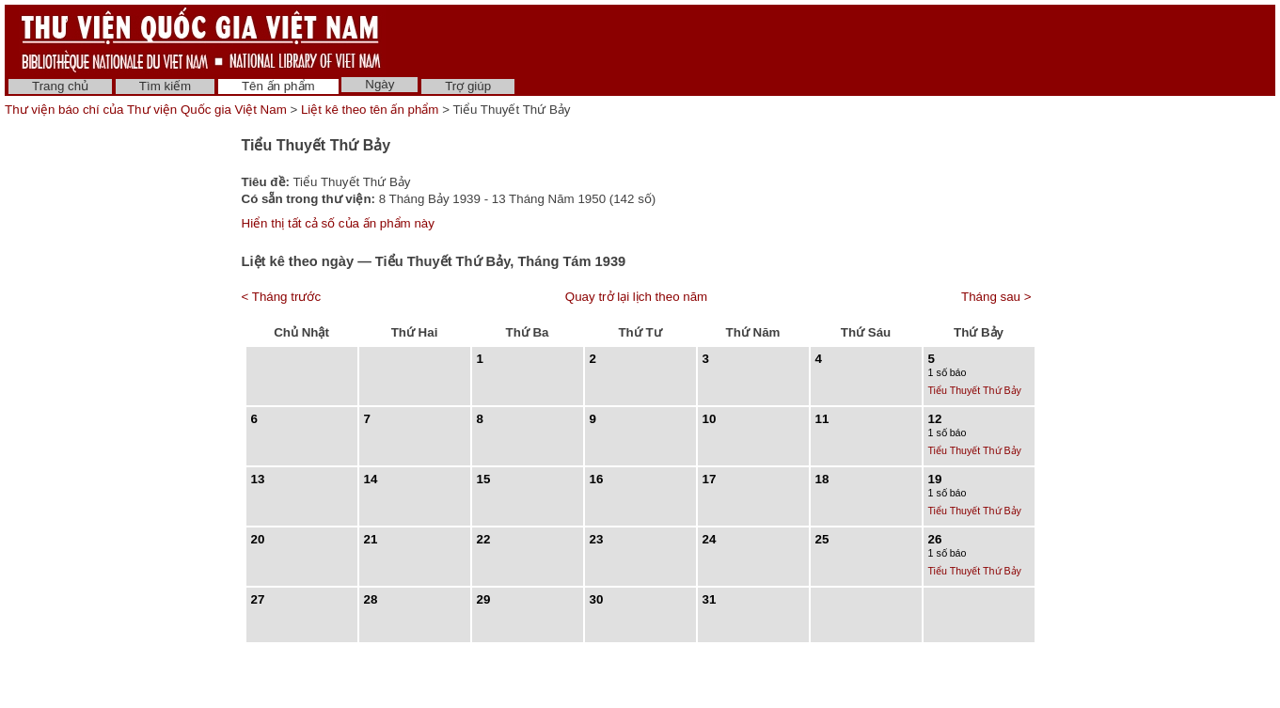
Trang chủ (60, 86)
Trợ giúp (468, 86)
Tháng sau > (996, 297)
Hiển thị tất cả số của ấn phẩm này (338, 223)
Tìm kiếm (165, 86)
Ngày (379, 84)
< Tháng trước (282, 297)
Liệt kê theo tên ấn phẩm (369, 109)
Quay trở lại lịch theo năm (636, 297)
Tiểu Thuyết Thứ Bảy (974, 390)
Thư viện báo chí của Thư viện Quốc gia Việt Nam (146, 109)
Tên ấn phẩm (278, 86)
